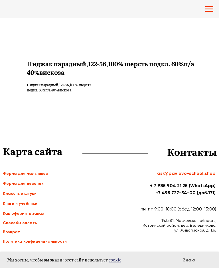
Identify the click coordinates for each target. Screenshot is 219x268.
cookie (115, 260)
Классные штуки (19, 193)
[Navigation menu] (209, 9)
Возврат (11, 232)
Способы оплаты (20, 222)
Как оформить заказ (23, 213)
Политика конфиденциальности (35, 241)
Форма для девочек (23, 183)
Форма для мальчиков (25, 173)
